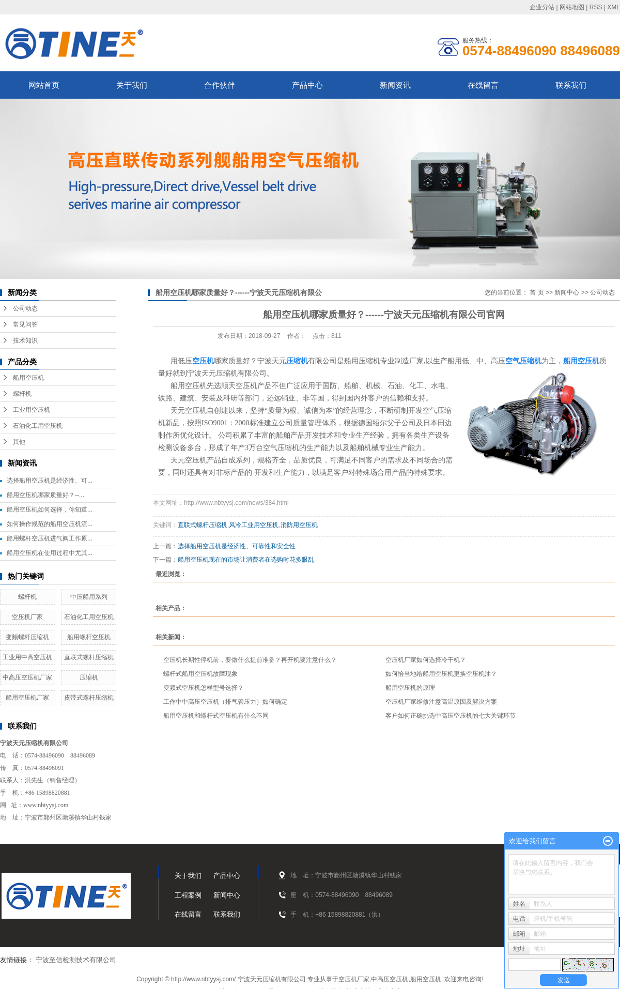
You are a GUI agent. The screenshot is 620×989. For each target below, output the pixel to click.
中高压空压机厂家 (27, 677)
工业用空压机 (31, 409)
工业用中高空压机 (27, 657)
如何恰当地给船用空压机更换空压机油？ (441, 673)
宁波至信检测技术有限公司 (76, 960)
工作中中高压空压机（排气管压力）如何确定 (225, 701)
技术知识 (25, 340)
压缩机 (89, 677)
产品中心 (307, 85)
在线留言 (483, 85)
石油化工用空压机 (38, 425)
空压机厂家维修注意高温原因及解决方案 (441, 701)
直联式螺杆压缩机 (89, 657)
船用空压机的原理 (410, 687)
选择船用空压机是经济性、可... (49, 480)
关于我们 (131, 85)
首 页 (537, 292)
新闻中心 (566, 292)
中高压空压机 (389, 979)
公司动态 (25, 308)
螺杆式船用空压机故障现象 (200, 673)
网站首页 (43, 85)
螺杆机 (22, 393)
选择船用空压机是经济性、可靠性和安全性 (237, 546)
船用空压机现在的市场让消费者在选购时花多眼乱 (246, 559)
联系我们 (570, 85)
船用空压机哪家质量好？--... (45, 495)
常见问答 (25, 324)
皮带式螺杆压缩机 (89, 697)
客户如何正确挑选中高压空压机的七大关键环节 (450, 715)
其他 (19, 441)
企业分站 (542, 7)
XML (613, 7)
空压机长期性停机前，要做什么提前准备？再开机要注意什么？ (250, 659)
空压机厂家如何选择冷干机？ (425, 659)
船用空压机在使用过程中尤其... (49, 553)
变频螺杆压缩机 (27, 637)
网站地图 (572, 7)
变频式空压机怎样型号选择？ (203, 687)
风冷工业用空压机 (253, 525)
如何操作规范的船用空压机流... (49, 524)
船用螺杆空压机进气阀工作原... (49, 538)
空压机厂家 (27, 617)
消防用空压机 (299, 525)
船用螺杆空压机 (89, 637)
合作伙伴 (219, 85)
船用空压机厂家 (27, 697)
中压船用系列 (88, 596)
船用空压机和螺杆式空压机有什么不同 (216, 715)
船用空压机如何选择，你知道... (49, 509)
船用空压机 (28, 377)
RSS (596, 7)
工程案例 (188, 895)
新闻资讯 (395, 85)
